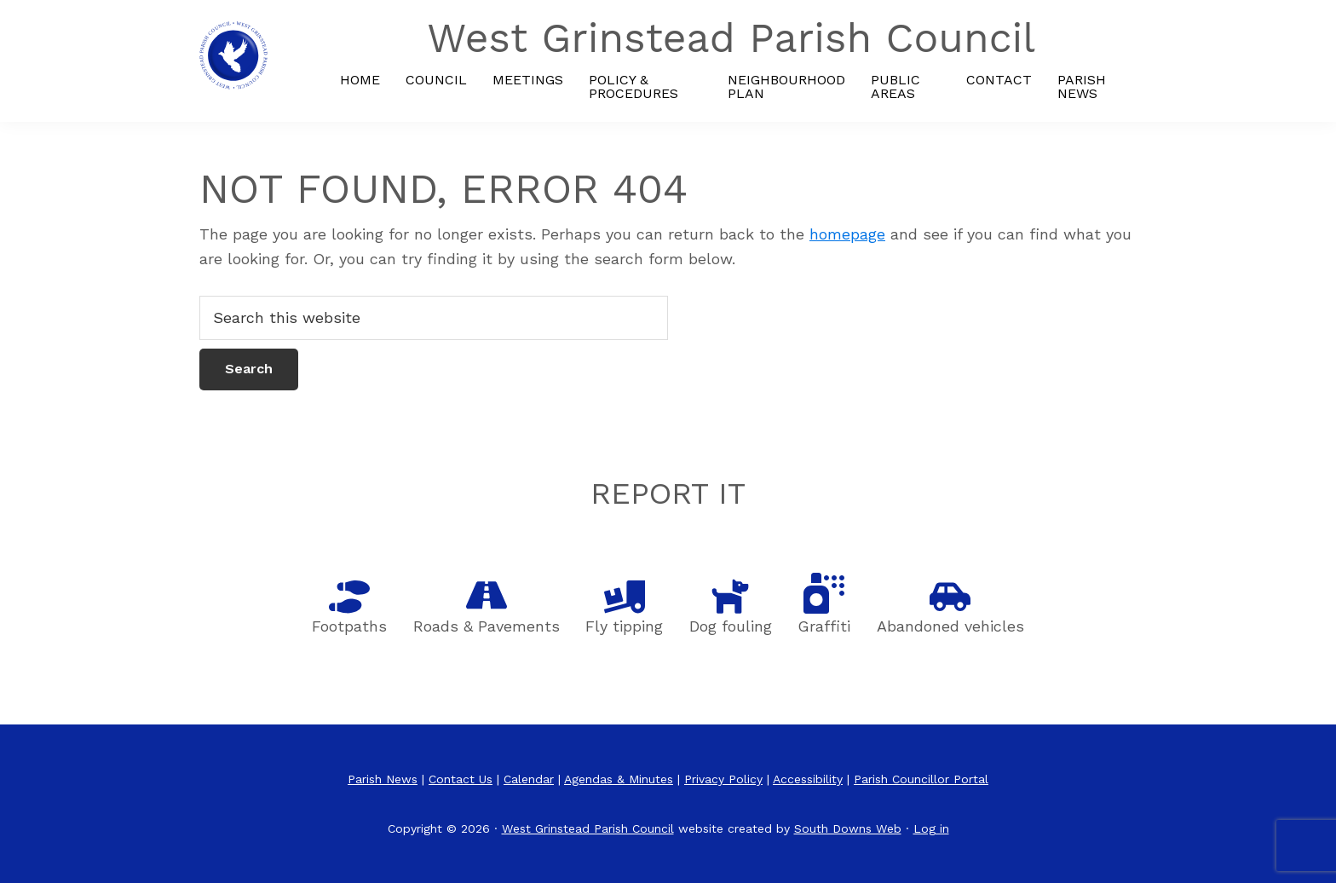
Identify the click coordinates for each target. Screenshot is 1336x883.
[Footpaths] (349, 596)
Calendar (529, 779)
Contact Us (460, 779)
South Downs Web (847, 828)
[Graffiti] (823, 593)
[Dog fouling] (730, 595)
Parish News (383, 779)
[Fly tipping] (624, 596)
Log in (931, 828)
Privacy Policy (723, 779)
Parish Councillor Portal (921, 779)
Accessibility (808, 779)
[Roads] (486, 595)
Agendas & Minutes (618, 779)
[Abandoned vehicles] (950, 596)
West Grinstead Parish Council (588, 828)
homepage (847, 234)
